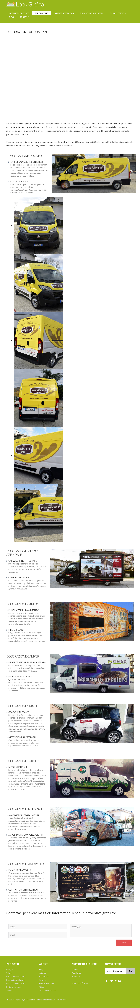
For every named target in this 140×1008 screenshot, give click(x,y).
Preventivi (76, 976)
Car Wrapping (41, 13)
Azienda (42, 973)
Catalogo (43, 980)
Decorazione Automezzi (16, 976)
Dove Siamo (44, 976)
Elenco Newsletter (46, 983)
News (11, 17)
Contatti (24, 17)
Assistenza (76, 973)
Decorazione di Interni (15, 980)
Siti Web (9, 990)
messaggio (101, 930)
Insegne (9, 969)
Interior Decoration (64, 13)
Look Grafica (29, 1000)
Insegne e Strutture (19, 13)
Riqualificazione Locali (91, 13)
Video (41, 987)
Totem (9, 973)
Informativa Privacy (80, 983)
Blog (41, 969)
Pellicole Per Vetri (117, 13)
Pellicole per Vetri (13, 987)
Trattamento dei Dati (47, 990)
